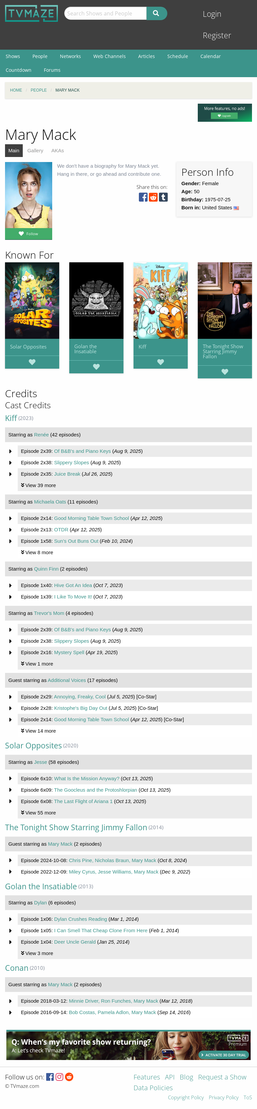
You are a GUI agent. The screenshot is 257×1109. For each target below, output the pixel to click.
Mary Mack (60, 844)
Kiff (142, 346)
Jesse (40, 762)
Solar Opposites (28, 346)
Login (212, 14)
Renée (41, 434)
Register (217, 35)
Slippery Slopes (71, 462)
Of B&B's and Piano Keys (82, 451)
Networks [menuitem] (70, 56)
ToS (248, 1098)
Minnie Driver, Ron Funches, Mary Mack (113, 1001)
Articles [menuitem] (146, 56)
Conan (16, 968)
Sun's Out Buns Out (76, 541)
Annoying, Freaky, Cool (80, 696)
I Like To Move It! (73, 596)
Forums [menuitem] (52, 70)
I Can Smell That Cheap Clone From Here (101, 930)
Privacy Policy (224, 1098)
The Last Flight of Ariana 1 (83, 801)
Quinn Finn (46, 569)
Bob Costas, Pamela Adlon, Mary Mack (112, 1012)
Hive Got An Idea (73, 585)
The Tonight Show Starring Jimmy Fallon (223, 351)
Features (147, 1077)
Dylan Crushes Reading (80, 919)
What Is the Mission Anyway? (86, 778)
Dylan (40, 902)
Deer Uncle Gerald (75, 942)
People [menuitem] (40, 56)
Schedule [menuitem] (177, 56)
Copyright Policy (186, 1098)
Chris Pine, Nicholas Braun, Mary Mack (112, 860)
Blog (186, 1077)
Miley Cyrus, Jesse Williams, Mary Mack (114, 872)
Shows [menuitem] (13, 56)
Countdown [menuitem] (18, 70)
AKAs (57, 150)
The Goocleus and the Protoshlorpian (95, 790)
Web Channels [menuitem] (109, 56)
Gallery (35, 150)
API (170, 1077)
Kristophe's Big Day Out (80, 708)
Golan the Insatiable (85, 349)
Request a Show (222, 1077)
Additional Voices (67, 680)
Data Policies (153, 1088)
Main (13, 150)
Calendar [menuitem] (210, 56)
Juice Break (67, 474)
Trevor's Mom (49, 613)
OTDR (61, 529)
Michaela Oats (50, 502)
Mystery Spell (69, 652)
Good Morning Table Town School (91, 518)
